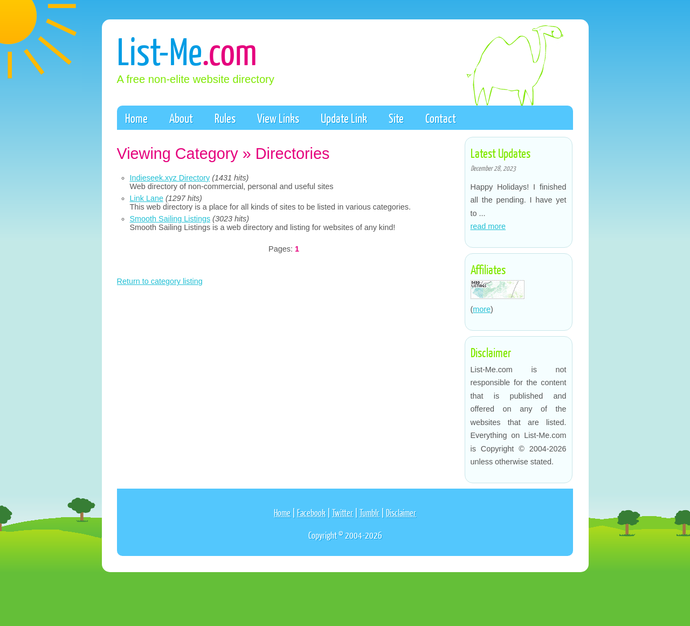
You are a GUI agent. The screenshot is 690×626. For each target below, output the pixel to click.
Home (136, 118)
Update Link (344, 118)
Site (396, 118)
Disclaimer (401, 512)
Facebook (311, 512)
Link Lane (146, 198)
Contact (440, 118)
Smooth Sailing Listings (170, 218)
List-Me (187, 50)
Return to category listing (160, 281)
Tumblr (370, 512)
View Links (278, 118)
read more (488, 226)
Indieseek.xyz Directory (170, 177)
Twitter (342, 512)
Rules (225, 118)
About (181, 118)
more (482, 309)
